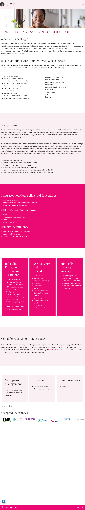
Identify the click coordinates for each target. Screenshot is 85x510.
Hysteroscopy (39, 286)
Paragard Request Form (10, 224)
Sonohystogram (12, 294)
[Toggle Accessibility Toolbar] (4, 501)
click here (65, 352)
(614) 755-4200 (53, 352)
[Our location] (78, 507)
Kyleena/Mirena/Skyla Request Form (15, 219)
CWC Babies (39, 493)
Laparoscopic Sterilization (11, 203)
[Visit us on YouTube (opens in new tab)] (11, 498)
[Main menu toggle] (82, 5)
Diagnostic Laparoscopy (42, 283)
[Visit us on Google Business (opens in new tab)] (14, 498)
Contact (59, 493)
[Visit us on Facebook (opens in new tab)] (5, 498)
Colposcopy (38, 288)
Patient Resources (50, 493)
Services (30, 493)
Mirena (4, 217)
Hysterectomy (39, 278)
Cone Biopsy (38, 300)
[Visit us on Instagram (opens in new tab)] (8, 498)
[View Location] (46, 502)
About (24, 493)
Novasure (39, 308)
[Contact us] (83, 507)
